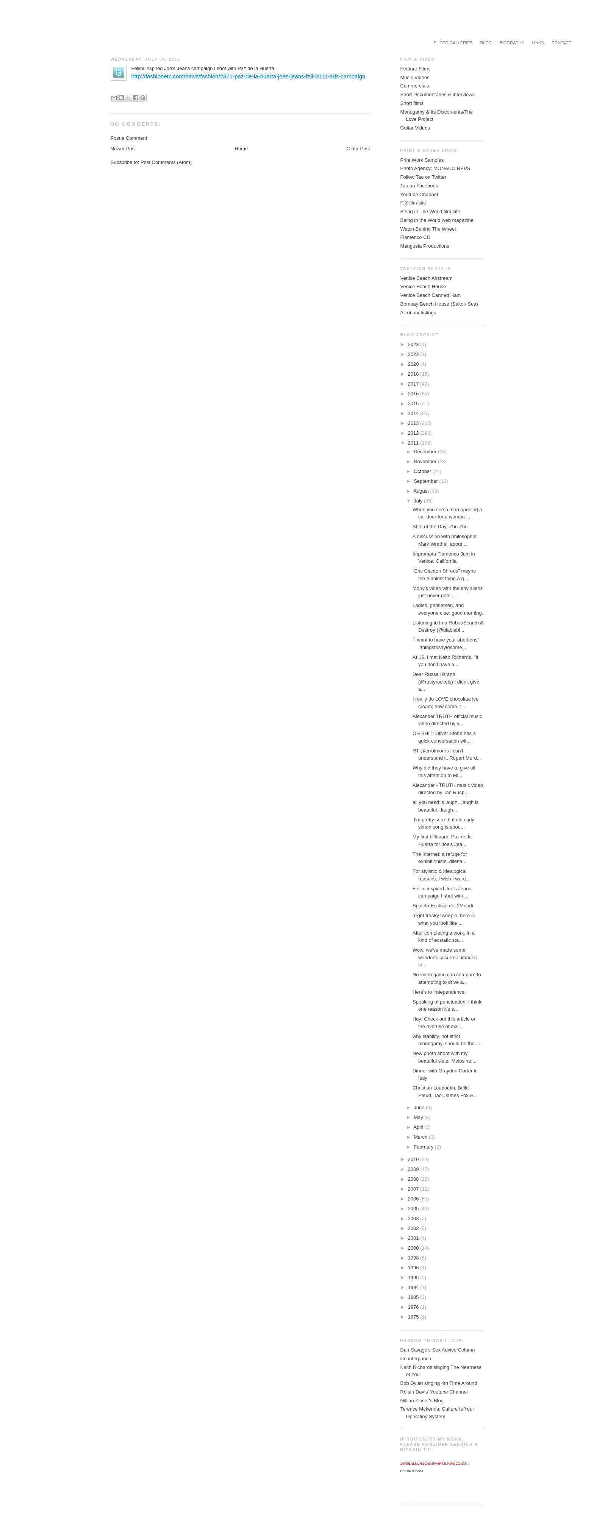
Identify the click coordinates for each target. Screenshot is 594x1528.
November (426, 461)
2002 (414, 1228)
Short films (412, 103)
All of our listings (418, 312)
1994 (414, 1287)
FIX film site (413, 203)
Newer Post (123, 148)
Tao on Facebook (419, 186)
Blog (486, 43)
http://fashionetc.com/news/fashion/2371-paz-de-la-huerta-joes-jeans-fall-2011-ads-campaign (248, 76)
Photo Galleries (453, 43)
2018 (414, 374)
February (424, 1147)
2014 (414, 413)
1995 (414, 1277)
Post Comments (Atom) (166, 162)
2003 (414, 1218)
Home (241, 148)
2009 (414, 1169)
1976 (414, 1307)
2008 (414, 1179)
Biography (511, 43)
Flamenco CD (415, 237)
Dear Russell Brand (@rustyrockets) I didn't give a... (446, 681)
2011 (414, 443)
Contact (561, 43)
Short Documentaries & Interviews (437, 94)
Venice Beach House (423, 286)
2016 (414, 393)
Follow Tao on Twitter (423, 177)
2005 (414, 1208)
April (419, 1127)
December (426, 451)
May (419, 1117)
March (421, 1137)
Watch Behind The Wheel (428, 229)
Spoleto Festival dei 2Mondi (443, 905)
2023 (414, 344)
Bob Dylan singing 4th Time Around (438, 1383)
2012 (414, 433)
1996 (414, 1267)
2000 (414, 1248)
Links (538, 43)
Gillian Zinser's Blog (422, 1400)
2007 (414, 1189)
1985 (414, 1297)
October (423, 471)
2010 (414, 1159)
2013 (414, 423)
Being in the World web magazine (437, 220)
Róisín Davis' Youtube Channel (434, 1392)
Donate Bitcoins (412, 1471)
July (419, 501)
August (421, 491)
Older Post (358, 148)
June (420, 1107)
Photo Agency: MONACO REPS (435, 168)
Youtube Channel (419, 194)
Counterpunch (415, 1358)
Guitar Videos (415, 128)
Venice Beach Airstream (426, 278)
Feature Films (415, 69)
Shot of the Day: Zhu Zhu (440, 526)
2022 (414, 354)
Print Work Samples (422, 160)
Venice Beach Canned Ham (430, 295)
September (426, 481)
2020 (414, 364)
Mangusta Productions (424, 246)
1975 (414, 1317)
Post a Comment (129, 138)
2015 (414, 403)
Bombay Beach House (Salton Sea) (439, 304)
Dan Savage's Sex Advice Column (437, 1350)
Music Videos (415, 77)
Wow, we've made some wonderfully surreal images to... (445, 957)
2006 (414, 1199)
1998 (414, 1258)
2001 (414, 1238)
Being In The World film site (430, 211)
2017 (414, 384)
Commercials (414, 86)
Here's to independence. (439, 992)
